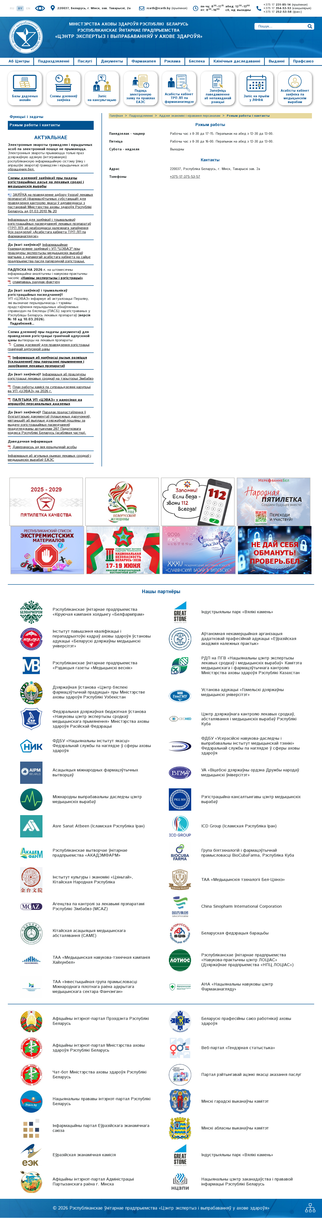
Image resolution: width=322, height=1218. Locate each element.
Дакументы (112, 61)
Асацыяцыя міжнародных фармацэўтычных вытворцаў (95, 772)
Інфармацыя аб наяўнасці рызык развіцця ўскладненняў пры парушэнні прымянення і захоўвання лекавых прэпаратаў (47, 362)
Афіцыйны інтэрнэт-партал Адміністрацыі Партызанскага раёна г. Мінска (93, 1182)
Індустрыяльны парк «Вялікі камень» (237, 612)
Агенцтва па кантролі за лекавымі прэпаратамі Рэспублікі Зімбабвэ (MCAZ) (98, 906)
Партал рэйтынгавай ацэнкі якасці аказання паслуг (251, 1075)
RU (12, 8)
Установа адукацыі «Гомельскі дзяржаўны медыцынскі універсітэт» (242, 692)
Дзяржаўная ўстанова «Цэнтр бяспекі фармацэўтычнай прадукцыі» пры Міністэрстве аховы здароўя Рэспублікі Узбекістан (99, 692)
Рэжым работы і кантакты (35, 125)
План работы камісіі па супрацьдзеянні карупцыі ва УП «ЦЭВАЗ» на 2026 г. (49, 389)
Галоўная (116, 116)
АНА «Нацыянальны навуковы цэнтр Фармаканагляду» (237, 987)
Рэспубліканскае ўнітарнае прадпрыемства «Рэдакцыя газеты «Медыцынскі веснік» (95, 665)
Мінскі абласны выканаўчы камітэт (235, 1128)
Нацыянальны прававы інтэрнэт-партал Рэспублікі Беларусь (101, 1101)
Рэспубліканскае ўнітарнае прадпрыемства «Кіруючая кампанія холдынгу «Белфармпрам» (98, 612)
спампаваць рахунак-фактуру (36, 282)
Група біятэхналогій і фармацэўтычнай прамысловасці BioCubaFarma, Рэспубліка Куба (247, 853)
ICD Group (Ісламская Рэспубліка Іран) (239, 826)
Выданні (277, 61)
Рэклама (172, 61)
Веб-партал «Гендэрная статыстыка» (238, 1048)
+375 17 (285, 5)
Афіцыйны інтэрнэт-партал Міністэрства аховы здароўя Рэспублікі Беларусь (99, 1048)
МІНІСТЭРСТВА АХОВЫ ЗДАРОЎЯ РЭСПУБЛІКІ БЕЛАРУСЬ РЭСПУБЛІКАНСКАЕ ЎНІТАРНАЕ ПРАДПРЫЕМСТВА (128, 35)
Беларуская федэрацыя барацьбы (235, 933)
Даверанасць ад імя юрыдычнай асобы (45, 447)
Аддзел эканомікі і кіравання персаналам (189, 116)
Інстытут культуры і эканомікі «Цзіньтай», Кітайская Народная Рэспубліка (93, 879)
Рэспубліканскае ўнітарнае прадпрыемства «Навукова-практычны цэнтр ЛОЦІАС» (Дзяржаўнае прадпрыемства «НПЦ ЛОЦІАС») (247, 960)
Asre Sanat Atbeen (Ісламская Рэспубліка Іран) (99, 826)
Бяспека (197, 61)
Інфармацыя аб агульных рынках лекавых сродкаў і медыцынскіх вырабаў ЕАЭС (49, 457)
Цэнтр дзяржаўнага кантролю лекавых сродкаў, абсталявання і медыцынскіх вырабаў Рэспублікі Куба (249, 719)
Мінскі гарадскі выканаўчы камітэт (235, 1102)
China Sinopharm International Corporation (241, 907)
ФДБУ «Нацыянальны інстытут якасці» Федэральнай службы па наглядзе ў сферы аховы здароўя (102, 746)
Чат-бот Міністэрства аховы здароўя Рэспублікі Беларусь (99, 1074)
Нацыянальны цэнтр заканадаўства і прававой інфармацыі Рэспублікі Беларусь (247, 1182)
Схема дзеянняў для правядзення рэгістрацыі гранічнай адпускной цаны (48, 347)
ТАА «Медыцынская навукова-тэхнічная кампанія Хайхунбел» (101, 960)
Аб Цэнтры (19, 61)
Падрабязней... (22, 323)
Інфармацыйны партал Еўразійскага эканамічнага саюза (101, 1128)
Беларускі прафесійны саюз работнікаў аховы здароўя (246, 1021)
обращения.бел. (21, 169)
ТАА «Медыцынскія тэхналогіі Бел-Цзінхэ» (243, 880)
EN (28, 8)
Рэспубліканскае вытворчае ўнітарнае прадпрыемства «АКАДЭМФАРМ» (90, 853)
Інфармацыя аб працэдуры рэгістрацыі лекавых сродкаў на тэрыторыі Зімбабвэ (50, 376)
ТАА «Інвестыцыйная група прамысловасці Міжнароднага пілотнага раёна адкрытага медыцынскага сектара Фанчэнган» (95, 987)
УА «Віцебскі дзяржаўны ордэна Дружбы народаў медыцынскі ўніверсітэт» (250, 772)
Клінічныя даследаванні (237, 61)
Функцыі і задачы (26, 117)
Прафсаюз (303, 61)
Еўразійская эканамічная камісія (84, 1155)
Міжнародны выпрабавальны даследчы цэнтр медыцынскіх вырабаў (97, 799)
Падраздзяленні (53, 61)
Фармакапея (143, 61)
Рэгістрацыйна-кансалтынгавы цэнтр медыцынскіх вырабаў (251, 799)
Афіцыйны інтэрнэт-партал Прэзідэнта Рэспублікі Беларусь (101, 1021)
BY (20, 8)
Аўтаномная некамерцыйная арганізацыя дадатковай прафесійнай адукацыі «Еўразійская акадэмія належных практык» (248, 639)
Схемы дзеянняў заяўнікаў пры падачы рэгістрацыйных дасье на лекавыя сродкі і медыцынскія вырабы (46, 182)
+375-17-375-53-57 (185, 177)
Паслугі (85, 61)
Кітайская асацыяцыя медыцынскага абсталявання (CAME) (89, 933)
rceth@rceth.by (167, 8)
